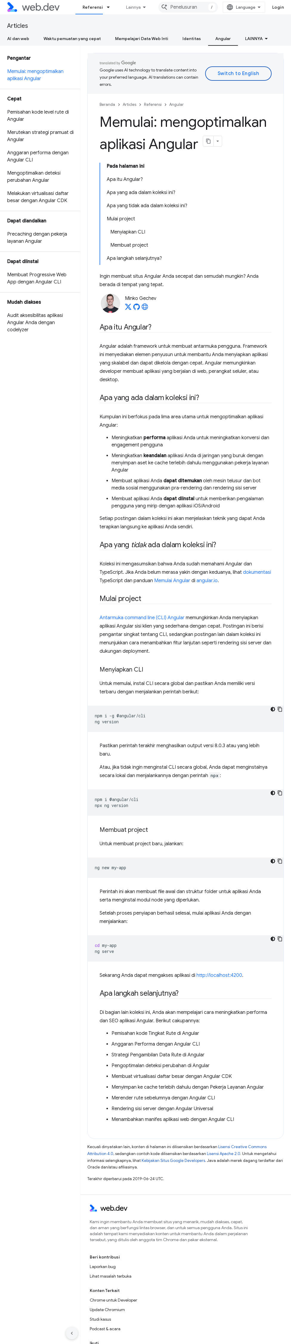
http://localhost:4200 (219, 975)
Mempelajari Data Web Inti (141, 38)
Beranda (107, 104)
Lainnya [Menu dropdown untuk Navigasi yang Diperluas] (133, 7)
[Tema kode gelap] (272, 709)
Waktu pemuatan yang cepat (72, 38)
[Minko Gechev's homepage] (145, 308)
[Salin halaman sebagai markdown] (208, 141)
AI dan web (18, 38)
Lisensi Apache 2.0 (223, 1153)
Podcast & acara (105, 1328)
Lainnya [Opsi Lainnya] (254, 38)
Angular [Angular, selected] (223, 38)
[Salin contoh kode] (280, 709)
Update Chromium (107, 1309)
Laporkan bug (103, 1266)
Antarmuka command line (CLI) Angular (142, 618)
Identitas (191, 38)
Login (278, 7)
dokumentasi (257, 572)
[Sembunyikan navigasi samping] (72, 1333)
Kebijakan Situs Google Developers (173, 1160)
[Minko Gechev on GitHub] (136, 308)
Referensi (153, 104)
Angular (176, 104)
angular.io (207, 581)
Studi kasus (100, 1319)
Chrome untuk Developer (113, 1300)
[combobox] (188, 7)
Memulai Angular (172, 581)
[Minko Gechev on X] (128, 308)
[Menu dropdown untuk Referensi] (111, 7)
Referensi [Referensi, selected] (93, 7)
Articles (17, 26)
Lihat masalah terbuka (110, 1276)
